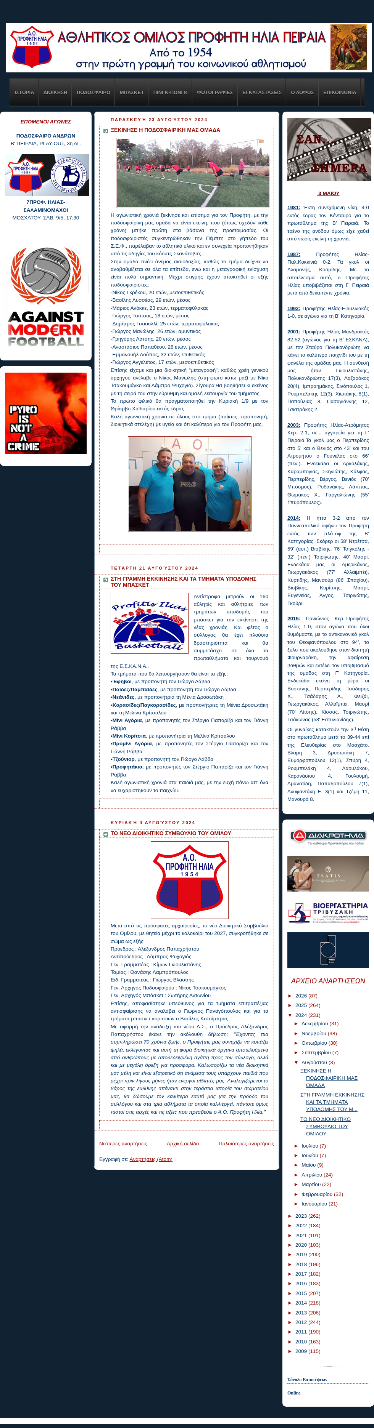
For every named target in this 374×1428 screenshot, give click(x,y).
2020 (301, 1245)
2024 (301, 1015)
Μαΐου (309, 1165)
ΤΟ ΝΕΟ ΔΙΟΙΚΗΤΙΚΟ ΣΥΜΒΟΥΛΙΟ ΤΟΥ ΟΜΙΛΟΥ (171, 833)
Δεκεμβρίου (315, 1023)
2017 (301, 1274)
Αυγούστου (315, 1062)
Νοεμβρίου (314, 1033)
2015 (301, 1293)
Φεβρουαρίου (317, 1194)
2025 (301, 1005)
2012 (301, 1322)
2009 (301, 1351)
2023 (301, 1216)
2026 (301, 996)
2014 (301, 1303)
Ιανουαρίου (315, 1204)
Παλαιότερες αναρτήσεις (246, 1143)
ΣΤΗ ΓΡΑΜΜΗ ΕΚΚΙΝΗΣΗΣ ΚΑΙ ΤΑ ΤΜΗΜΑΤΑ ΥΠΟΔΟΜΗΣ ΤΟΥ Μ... (332, 1102)
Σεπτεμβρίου (316, 1052)
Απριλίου (312, 1175)
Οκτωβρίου (314, 1043)
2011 (301, 1332)
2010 (301, 1342)
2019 (301, 1254)
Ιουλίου (310, 1146)
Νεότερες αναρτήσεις (123, 1143)
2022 (301, 1225)
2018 (301, 1264)
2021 (301, 1235)
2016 (301, 1283)
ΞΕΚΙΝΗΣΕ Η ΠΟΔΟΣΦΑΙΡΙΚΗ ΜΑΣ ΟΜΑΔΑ (165, 130)
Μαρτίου (311, 1184)
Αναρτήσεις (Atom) (151, 1159)
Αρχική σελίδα (183, 1143)
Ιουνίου (310, 1155)
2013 (301, 1313)
